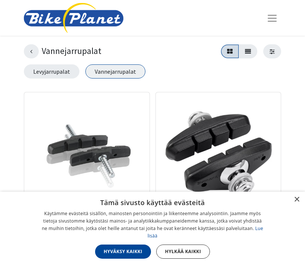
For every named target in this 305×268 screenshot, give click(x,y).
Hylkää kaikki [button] (183, 251)
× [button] (296, 199)
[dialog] (152, 230)
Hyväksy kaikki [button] (123, 251)
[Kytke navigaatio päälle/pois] (272, 18)
